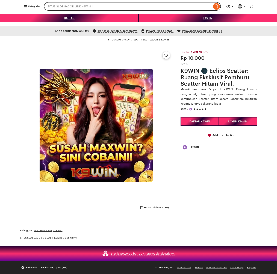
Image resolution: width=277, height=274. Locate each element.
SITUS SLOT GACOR (119, 39)
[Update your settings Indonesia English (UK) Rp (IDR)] (44, 267)
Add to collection (221, 135)
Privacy (199, 267)
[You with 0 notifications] (241, 6)
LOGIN (207, 18)
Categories (32, 6)
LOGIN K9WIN (237, 121)
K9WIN (165, 39)
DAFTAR (69, 18)
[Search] (216, 6)
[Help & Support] (230, 6)
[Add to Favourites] (166, 55)
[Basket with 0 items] (251, 6)
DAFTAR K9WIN (199, 121)
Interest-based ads (216, 267)
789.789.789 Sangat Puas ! (48, 230)
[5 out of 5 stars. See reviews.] (200, 109)
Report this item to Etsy (154, 207)
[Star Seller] (190, 109)
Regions (251, 267)
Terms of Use (184, 267)
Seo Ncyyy (71, 238)
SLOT (137, 39)
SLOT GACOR (150, 39)
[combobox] (128, 6)
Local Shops (236, 267)
